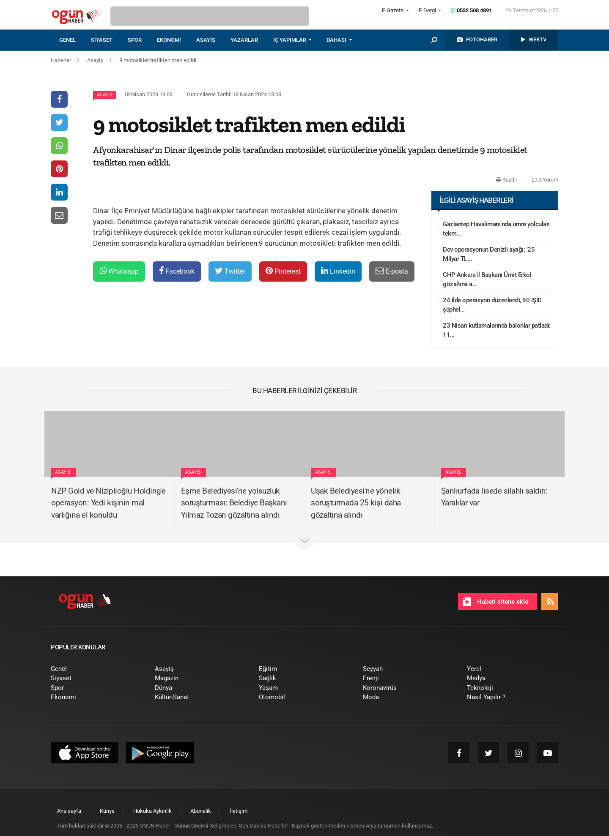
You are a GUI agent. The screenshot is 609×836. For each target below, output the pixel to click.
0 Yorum (545, 179)
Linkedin (338, 270)
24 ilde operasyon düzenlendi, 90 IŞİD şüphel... (492, 305)
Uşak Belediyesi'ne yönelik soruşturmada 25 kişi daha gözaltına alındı (356, 503)
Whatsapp (119, 270)
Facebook (177, 270)
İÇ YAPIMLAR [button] (290, 40)
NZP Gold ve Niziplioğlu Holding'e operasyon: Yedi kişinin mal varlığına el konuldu (108, 503)
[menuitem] (75, 40)
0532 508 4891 (471, 10)
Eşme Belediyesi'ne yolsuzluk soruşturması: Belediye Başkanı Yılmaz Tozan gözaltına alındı (234, 503)
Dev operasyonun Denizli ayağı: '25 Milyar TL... (489, 254)
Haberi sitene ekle (495, 601)
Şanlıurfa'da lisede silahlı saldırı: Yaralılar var (494, 497)
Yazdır (506, 179)
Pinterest (283, 270)
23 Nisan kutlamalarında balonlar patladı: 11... (497, 330)
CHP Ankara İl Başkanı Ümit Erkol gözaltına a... (487, 279)
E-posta (392, 270)
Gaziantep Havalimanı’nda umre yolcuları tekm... (496, 229)
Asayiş (104, 95)
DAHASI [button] (337, 40)
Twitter (230, 270)
